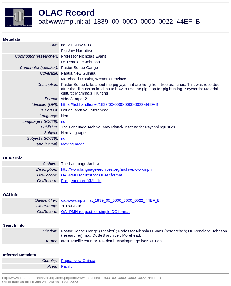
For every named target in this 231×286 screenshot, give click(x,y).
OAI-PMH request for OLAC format (91, 175)
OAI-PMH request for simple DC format (95, 212)
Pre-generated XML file (81, 181)
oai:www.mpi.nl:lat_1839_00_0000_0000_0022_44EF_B (110, 200)
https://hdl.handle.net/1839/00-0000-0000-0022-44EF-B (109, 104)
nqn (64, 121)
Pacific (67, 266)
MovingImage (73, 144)
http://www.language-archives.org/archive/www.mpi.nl (107, 169)
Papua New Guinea (78, 261)
